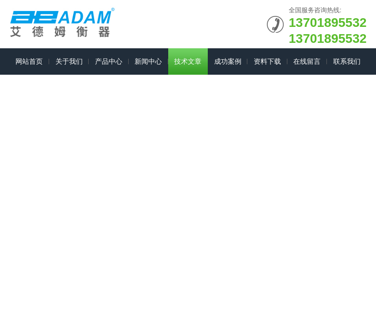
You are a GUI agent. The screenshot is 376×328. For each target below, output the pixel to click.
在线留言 (307, 61)
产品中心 (108, 61)
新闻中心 (148, 61)
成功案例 (227, 61)
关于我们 (69, 61)
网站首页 (29, 61)
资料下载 (267, 61)
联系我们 (347, 61)
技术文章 (187, 61)
